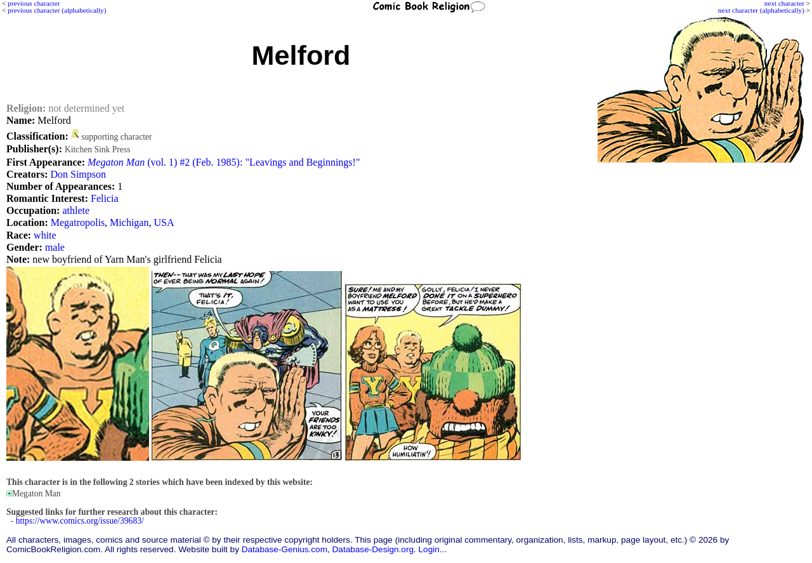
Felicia (105, 198)
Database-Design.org (373, 549)
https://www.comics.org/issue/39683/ (80, 521)
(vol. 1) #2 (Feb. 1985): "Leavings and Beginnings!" (224, 162)
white (45, 235)
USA (164, 222)
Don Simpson (78, 174)
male (55, 247)
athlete (75, 210)
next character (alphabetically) (761, 10)
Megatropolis (78, 222)
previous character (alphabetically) (57, 10)
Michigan (129, 222)
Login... (433, 549)
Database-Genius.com (284, 549)
